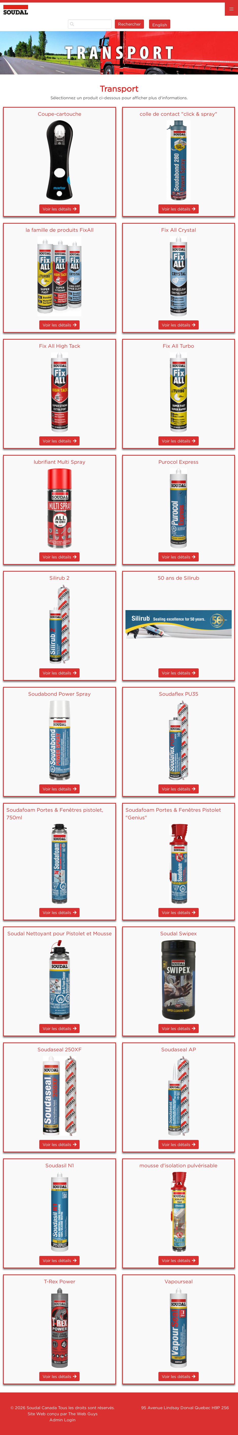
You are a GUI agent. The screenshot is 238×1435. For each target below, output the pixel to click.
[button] (231, 9)
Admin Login (62, 1420)
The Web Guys (83, 1413)
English (159, 25)
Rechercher (129, 24)
